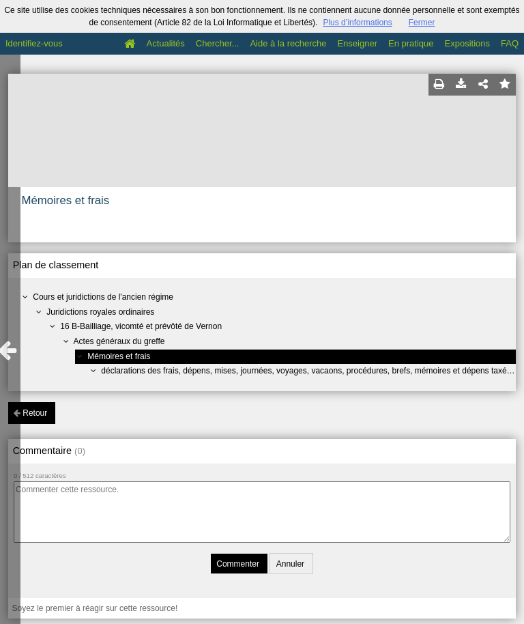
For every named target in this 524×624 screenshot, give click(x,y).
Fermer (422, 22)
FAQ (510, 43)
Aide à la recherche (288, 43)
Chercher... (217, 43)
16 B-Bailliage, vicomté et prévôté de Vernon (141, 326)
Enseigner (357, 43)
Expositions (467, 43)
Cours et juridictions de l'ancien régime (103, 297)
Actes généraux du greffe (119, 341)
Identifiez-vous (34, 43)
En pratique (411, 43)
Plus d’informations (357, 22)
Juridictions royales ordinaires (100, 312)
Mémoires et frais (118, 356)
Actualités (165, 43)
